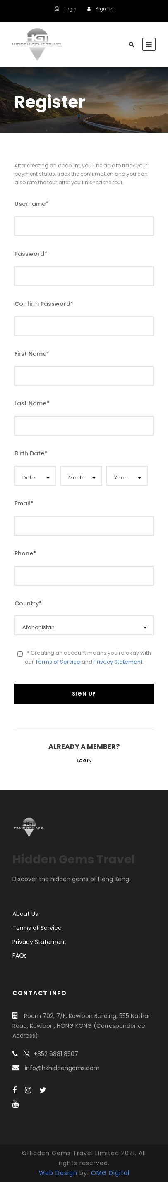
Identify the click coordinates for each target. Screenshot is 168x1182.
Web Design (58, 1173)
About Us (25, 914)
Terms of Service (57, 662)
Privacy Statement (118, 662)
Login (84, 760)
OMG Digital (110, 1173)
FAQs (19, 955)
